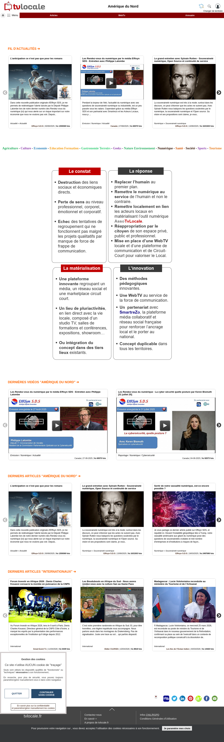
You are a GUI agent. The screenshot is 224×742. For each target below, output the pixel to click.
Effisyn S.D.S (37, 126)
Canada (114, 126)
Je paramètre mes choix (177, 728)
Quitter (17, 693)
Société (190, 148)
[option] (40, 92)
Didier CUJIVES (111, 649)
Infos (149, 714)
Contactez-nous (93, 714)
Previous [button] (5, 92)
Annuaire (189, 15)
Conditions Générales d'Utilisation (158, 718)
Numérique (165, 148)
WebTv (121, 15)
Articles (54, 15)
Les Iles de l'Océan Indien (177, 649)
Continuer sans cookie (46, 693)
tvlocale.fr (33, 716)
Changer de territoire (213, 11)
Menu (15, 15)
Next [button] (219, 92)
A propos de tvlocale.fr (97, 722)
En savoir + (91, 718)
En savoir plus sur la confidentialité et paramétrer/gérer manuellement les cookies (33, 706)
